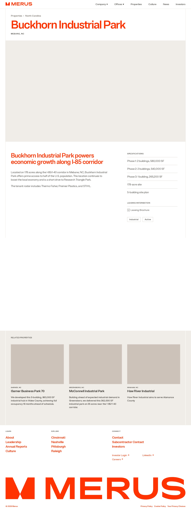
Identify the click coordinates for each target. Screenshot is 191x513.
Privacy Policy (147, 506)
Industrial (133, 219)
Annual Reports (16, 447)
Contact (117, 437)
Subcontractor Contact (128, 442)
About (10, 437)
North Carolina (33, 15)
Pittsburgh (58, 447)
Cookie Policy (160, 506)
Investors (118, 447)
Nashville (57, 442)
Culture (11, 451)
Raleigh (56, 451)
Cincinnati (58, 437)
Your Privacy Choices (176, 506)
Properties (16, 15)
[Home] (95, 488)
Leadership (13, 442)
